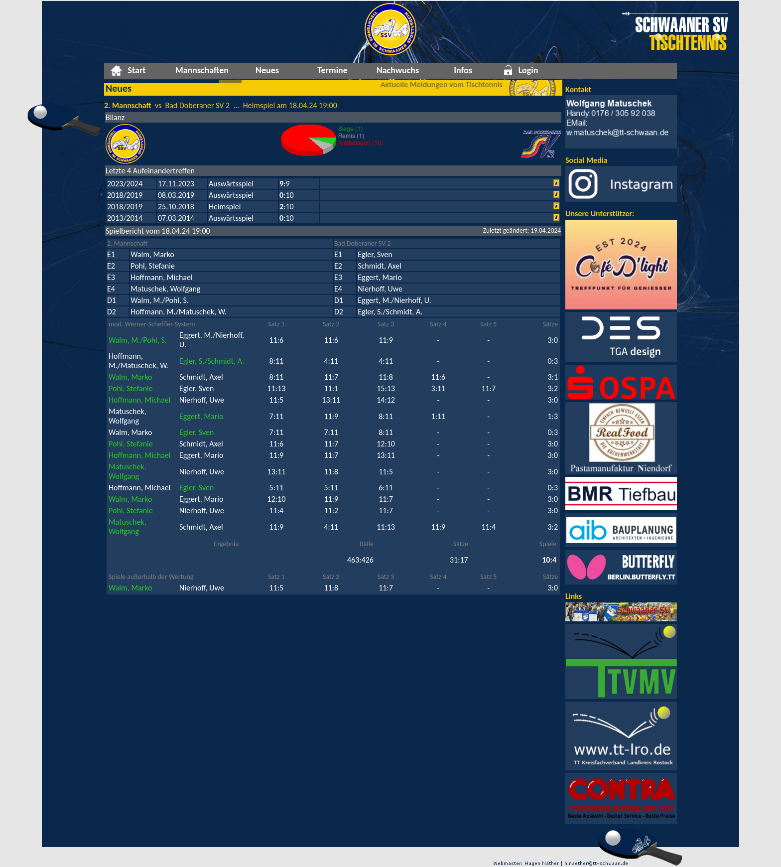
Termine (332, 70)
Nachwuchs (398, 70)
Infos (463, 70)
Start (136, 70)
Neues (267, 70)
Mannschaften (202, 70)
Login (528, 70)
